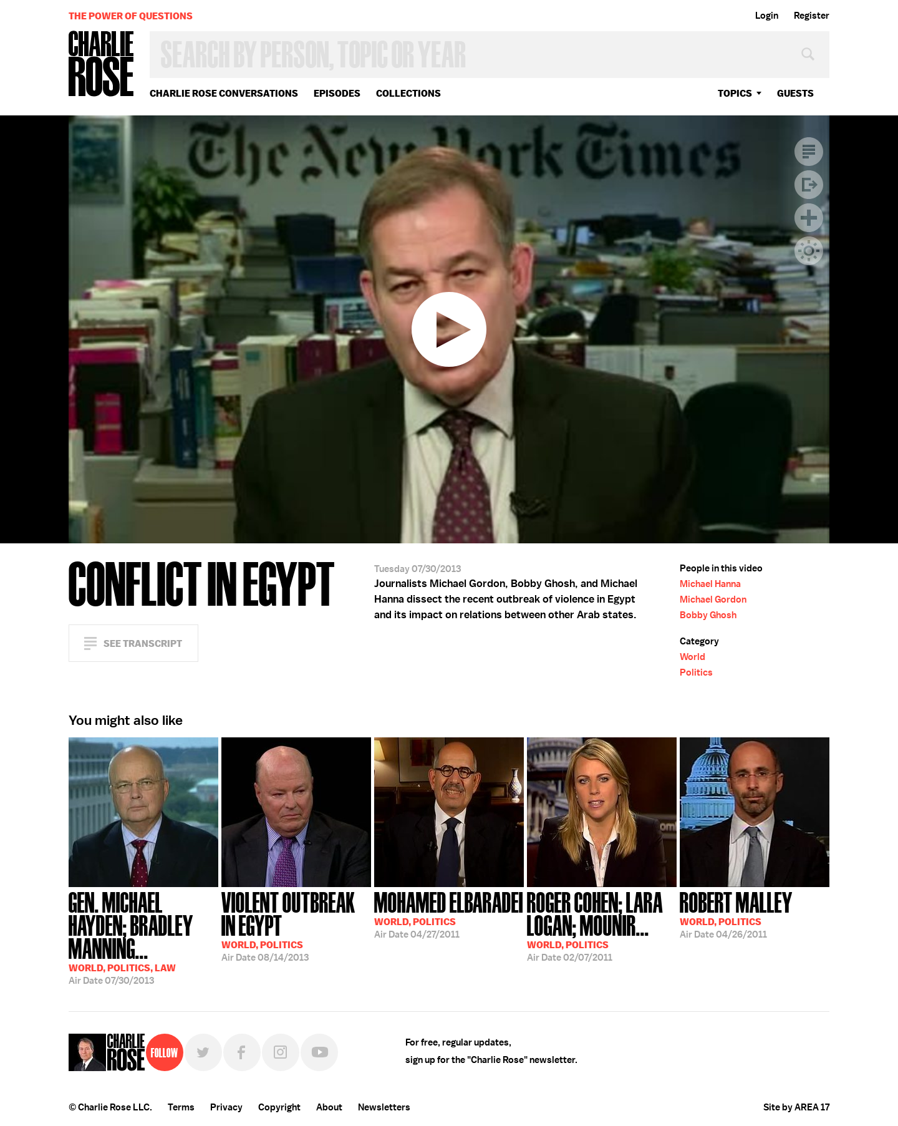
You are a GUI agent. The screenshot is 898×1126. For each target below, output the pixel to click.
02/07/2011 (602, 925)
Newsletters (384, 1107)
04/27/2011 (448, 914)
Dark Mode (808, 250)
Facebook (242, 1052)
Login (766, 15)
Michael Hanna (710, 584)
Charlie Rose (102, 65)
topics (735, 93)
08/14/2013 (296, 925)
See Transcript (143, 643)
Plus (808, 217)
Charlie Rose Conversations (224, 93)
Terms (181, 1107)
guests (795, 93)
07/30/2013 (143, 937)
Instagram (280, 1052)
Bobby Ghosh (708, 615)
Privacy (226, 1107)
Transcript (808, 151)
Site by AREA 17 (796, 1107)
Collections (408, 93)
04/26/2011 (736, 914)
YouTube (319, 1052)
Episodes (337, 93)
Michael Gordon (713, 599)
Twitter (203, 1052)
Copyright (279, 1107)
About (329, 1107)
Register (811, 15)
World (692, 657)
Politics (696, 672)
